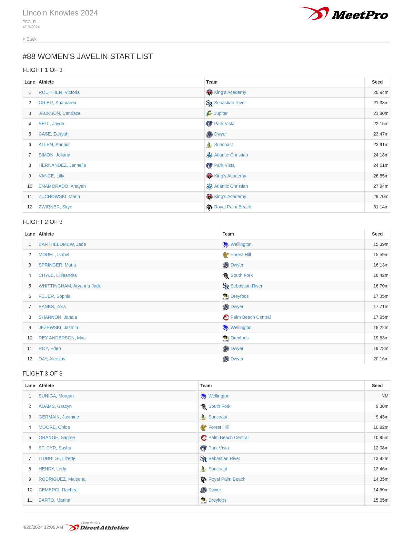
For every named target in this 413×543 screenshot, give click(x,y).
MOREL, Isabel (54, 254)
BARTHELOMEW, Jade (62, 244)
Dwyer (220, 133)
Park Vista (224, 123)
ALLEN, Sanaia (54, 144)
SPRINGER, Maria (57, 264)
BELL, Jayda (51, 123)
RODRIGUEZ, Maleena (62, 479)
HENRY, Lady (52, 468)
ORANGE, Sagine (57, 437)
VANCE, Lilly (51, 175)
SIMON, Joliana (54, 154)
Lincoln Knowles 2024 (60, 12)
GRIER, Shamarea (57, 102)
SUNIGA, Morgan (56, 395)
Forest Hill (241, 254)
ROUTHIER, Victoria (59, 92)
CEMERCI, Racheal (59, 489)
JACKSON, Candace (60, 113)
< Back (29, 39)
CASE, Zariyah (54, 133)
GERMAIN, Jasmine (59, 416)
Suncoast (223, 144)
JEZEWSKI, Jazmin (58, 327)
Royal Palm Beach (232, 206)
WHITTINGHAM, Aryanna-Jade (70, 285)
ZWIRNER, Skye (55, 206)
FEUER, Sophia (55, 296)
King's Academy (230, 92)
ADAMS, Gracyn (55, 406)
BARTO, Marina (54, 500)
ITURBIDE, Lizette (57, 458)
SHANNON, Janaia (58, 317)
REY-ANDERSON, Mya (62, 337)
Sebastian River (230, 102)
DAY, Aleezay (52, 358)
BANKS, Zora (52, 306)
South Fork (242, 275)
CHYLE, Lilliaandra (58, 275)
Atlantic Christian (231, 154)
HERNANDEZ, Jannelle (62, 165)
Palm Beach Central (251, 317)
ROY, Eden (50, 348)
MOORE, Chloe (54, 427)
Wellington (241, 244)
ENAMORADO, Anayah (62, 186)
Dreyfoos (240, 296)
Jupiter (221, 113)
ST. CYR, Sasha (55, 447)
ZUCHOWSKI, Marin (59, 196)
